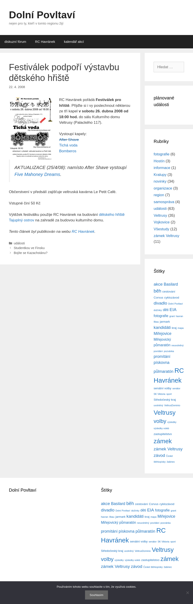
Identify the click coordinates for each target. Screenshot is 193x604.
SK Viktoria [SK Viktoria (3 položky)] (159, 394)
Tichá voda (68, 145)
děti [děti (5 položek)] (166, 310)
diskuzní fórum (15, 41)
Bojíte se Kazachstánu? (31, 253)
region (159, 195)
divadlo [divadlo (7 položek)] (160, 303)
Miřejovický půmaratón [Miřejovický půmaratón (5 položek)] (118, 522)
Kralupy (160, 175)
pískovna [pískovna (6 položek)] (161, 362)
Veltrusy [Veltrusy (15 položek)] (164, 412)
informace (162, 168)
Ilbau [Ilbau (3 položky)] (156, 321)
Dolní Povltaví (42, 15)
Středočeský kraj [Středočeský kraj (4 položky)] (165, 399)
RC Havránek (45, 41)
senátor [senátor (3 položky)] (176, 388)
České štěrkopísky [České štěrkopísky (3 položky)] (153, 567)
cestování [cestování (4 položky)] (168, 291)
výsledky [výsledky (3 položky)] (172, 422)
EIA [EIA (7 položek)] (173, 309)
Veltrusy (160, 215)
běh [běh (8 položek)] (157, 290)
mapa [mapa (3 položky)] (181, 328)
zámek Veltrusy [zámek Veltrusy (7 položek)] (168, 449)
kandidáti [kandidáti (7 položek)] (162, 327)
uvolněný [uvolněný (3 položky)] (158, 405)
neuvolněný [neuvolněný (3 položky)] (177, 345)
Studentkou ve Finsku (29, 248)
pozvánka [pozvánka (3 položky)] (169, 351)
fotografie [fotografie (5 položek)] (161, 316)
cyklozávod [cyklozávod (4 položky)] (171, 297)
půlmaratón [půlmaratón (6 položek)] (163, 371)
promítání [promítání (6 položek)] (162, 356)
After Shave (69, 140)
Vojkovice (162, 222)
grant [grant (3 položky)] (172, 316)
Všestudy (161, 229)
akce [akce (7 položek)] (158, 284)
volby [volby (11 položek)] (160, 421)
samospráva (164, 202)
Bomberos (67, 151)
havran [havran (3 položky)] (179, 316)
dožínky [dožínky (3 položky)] (158, 310)
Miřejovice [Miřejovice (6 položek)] (162, 333)
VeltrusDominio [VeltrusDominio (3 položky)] (172, 405)
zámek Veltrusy (166, 236)
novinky (160, 181)
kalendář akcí (74, 41)
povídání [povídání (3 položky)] (158, 351)
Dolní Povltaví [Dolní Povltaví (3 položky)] (175, 303)
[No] (187, 592)
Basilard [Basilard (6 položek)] (171, 284)
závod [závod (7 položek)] (159, 455)
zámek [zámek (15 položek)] (163, 441)
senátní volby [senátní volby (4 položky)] (162, 388)
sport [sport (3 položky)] (169, 394)
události (19, 243)
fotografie (161, 154)
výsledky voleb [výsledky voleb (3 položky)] (161, 428)
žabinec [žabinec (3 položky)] (171, 461)
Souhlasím (96, 595)
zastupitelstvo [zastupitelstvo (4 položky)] (163, 434)
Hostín (159, 161)
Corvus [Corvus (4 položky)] (158, 297)
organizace (163, 188)
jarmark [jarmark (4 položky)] (165, 321)
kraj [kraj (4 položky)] (174, 328)
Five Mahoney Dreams (37, 174)
